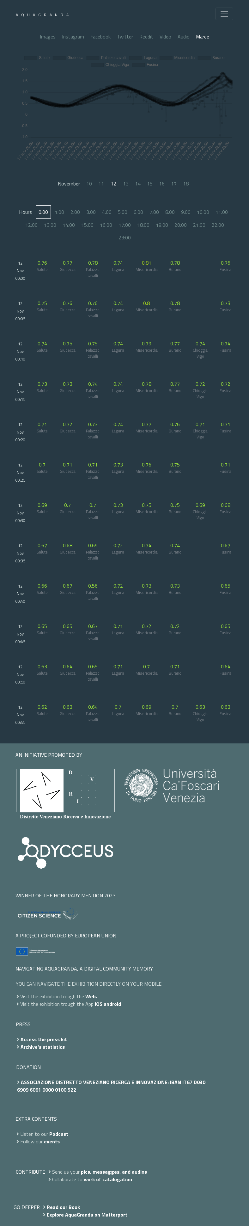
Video (165, 36)
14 (138, 183)
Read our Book (63, 1207)
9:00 (186, 212)
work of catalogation (108, 1179)
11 (101, 183)
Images (48, 36)
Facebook (100, 36)
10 (89, 183)
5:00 (122, 212)
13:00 (50, 225)
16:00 (106, 225)
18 (186, 183)
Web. (91, 996)
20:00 (180, 225)
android (112, 1004)
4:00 (107, 212)
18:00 (143, 225)
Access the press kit (44, 1039)
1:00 (59, 212)
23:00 (124, 237)
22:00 (218, 225)
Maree (202, 36)
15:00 (87, 225)
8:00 (170, 212)
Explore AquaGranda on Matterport (87, 1214)
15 (150, 183)
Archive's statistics (43, 1047)
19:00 (162, 225)
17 (174, 183)
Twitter (125, 36)
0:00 (43, 212)
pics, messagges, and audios (114, 1172)
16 (162, 183)
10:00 (203, 212)
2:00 (75, 212)
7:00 (154, 212)
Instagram (73, 36)
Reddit (146, 36)
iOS (98, 1004)
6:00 (138, 212)
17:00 (124, 225)
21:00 (199, 225)
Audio (184, 36)
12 (113, 183)
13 (126, 183)
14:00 (69, 225)
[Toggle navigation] (224, 14)
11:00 (222, 212)
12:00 (31, 225)
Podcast (58, 1134)
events (52, 1141)
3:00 (91, 212)
